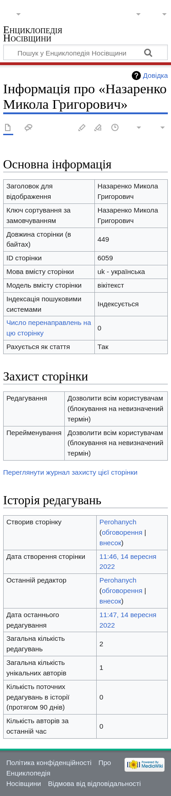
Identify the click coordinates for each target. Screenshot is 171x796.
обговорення (122, 532)
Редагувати (82, 128)
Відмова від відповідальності (94, 783)
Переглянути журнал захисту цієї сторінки (70, 472)
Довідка (155, 75)
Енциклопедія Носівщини (32, 35)
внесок (110, 543)
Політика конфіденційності (49, 762)
